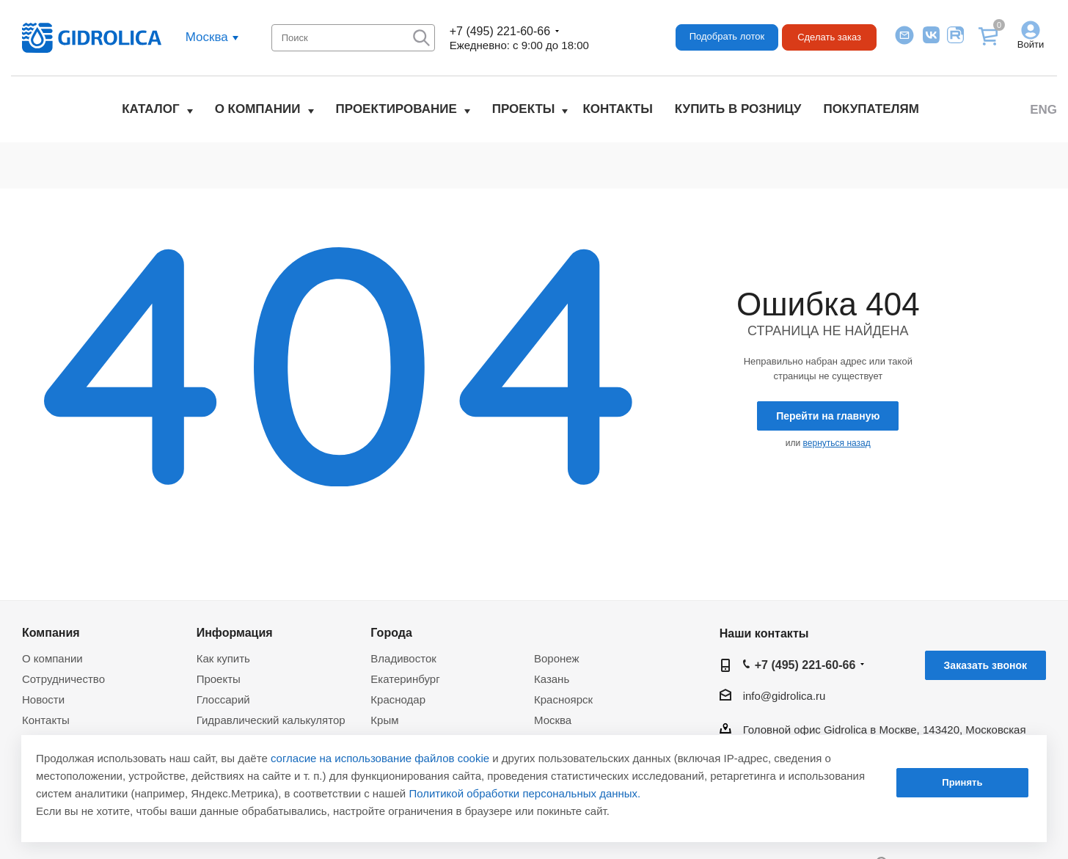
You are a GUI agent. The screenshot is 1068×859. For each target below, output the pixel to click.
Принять (962, 782)
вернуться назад (837, 443)
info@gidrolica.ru (784, 696)
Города (391, 632)
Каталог (150, 109)
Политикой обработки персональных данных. (524, 793)
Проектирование (396, 109)
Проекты (523, 109)
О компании (258, 109)
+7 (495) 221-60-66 (500, 31)
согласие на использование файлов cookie (380, 758)
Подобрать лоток (727, 36)
